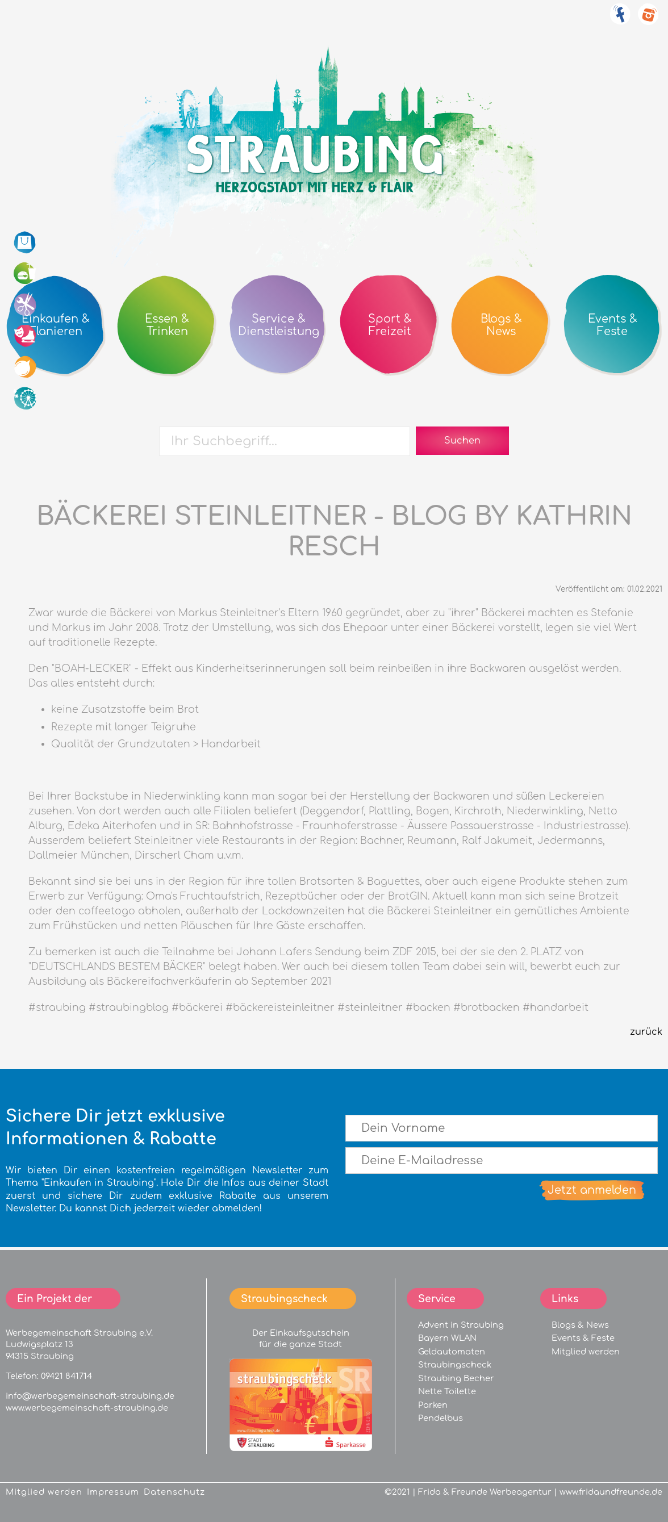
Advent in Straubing (461, 1324)
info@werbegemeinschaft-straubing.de (90, 1395)
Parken (433, 1405)
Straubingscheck (454, 1364)
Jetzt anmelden (592, 1190)
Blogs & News (580, 1324)
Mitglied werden (586, 1351)
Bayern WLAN (447, 1338)
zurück (646, 1032)
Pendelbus (440, 1418)
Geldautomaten (451, 1351)
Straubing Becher (456, 1378)
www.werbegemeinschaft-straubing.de (87, 1407)
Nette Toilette (447, 1391)
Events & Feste (583, 1338)
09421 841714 (66, 1376)
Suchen (462, 441)
